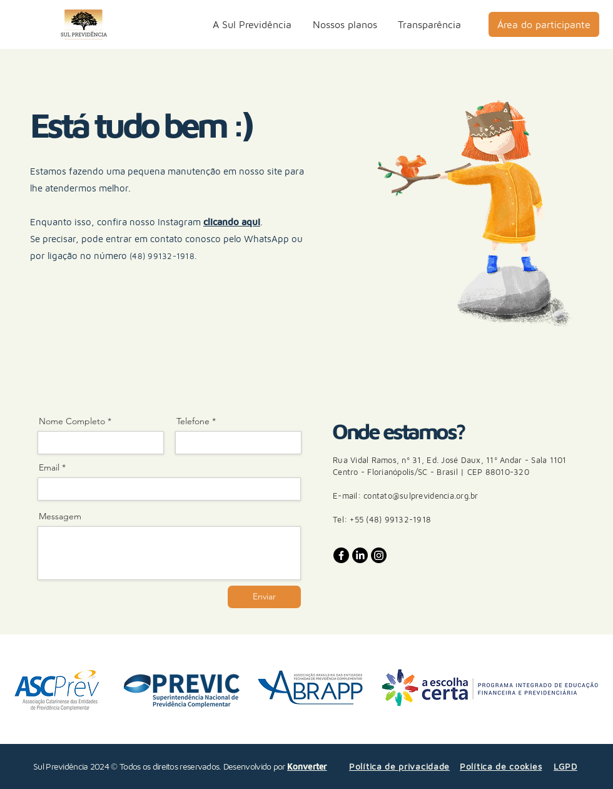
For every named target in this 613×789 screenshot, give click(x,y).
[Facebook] (341, 555)
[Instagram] (379, 555)
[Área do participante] (544, 24)
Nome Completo (72, 421)
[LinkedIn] (360, 555)
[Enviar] (264, 597)
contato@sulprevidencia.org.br (421, 496)
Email (49, 467)
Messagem (60, 516)
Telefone (193, 421)
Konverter (307, 766)
